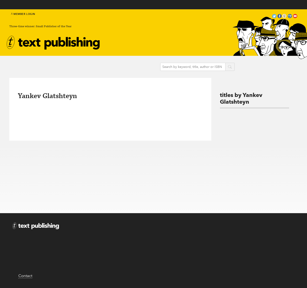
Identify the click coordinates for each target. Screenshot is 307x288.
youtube (295, 17)
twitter (274, 17)
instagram (290, 17)
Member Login (23, 14)
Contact (25, 275)
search (230, 67)
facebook (280, 17)
